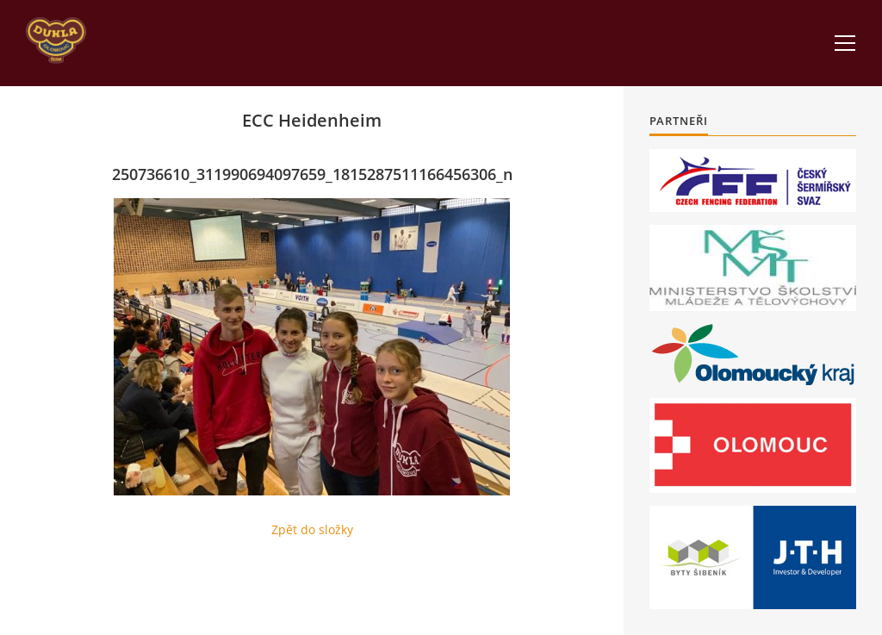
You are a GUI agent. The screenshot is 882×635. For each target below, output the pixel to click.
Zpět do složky (312, 529)
